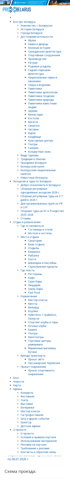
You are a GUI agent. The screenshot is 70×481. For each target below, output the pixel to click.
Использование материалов (39, 441)
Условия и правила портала (38, 437)
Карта (17, 385)
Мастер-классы (30, 411)
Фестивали (27, 396)
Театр (24, 400)
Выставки (27, 404)
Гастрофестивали (32, 415)
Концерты (27, 392)
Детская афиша (30, 426)
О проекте (19, 429)
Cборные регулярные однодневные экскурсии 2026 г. (40, 190)
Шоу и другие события (35, 418)
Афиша (17, 389)
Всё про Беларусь (24, 22)
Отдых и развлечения (27, 222)
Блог (16, 378)
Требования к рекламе (35, 448)
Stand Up (26, 422)
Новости (18, 381)
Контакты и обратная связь (38, 452)
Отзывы (26, 218)
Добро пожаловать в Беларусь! (41, 185)
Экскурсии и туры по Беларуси (32, 181)
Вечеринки (27, 407)
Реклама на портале (33, 444)
